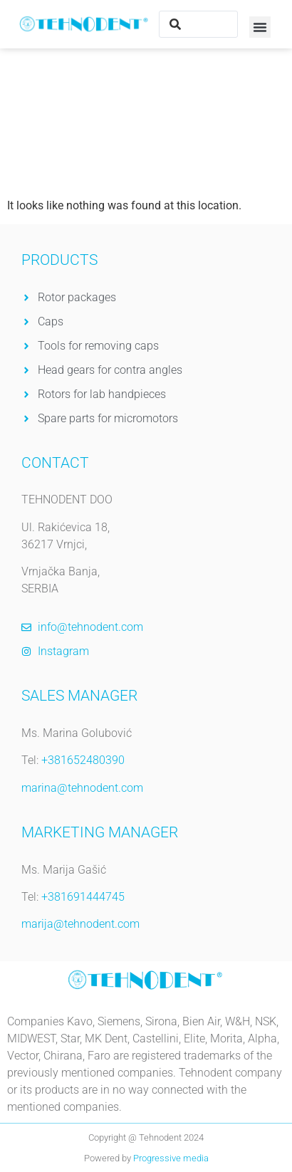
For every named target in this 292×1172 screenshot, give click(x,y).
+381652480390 (83, 760)
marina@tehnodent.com (82, 788)
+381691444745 (83, 897)
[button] (260, 27)
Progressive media (171, 1158)
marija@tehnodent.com (80, 924)
